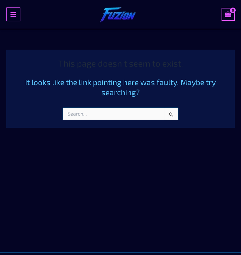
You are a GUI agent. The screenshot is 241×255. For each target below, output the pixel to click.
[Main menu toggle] (13, 14)
